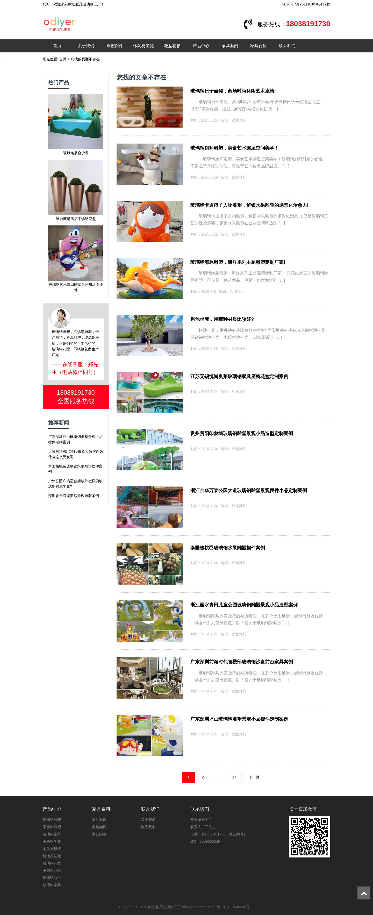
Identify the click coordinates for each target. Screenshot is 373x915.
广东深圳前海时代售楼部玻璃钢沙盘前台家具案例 (241, 661)
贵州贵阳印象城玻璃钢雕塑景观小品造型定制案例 (241, 433)
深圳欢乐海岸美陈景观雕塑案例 (73, 496)
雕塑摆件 (114, 46)
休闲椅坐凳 (143, 46)
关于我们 (86, 46)
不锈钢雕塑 (52, 827)
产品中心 (201, 46)
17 (234, 777)
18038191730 (308, 24)
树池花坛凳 (52, 856)
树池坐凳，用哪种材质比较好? (222, 319)
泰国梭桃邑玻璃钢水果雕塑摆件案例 (227, 547)
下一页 (254, 777)
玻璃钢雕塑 (52, 820)
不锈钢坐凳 (52, 841)
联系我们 (287, 46)
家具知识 (99, 827)
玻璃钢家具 (52, 885)
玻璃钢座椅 (52, 834)
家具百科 (258, 46)
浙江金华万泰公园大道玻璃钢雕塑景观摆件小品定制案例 (248, 490)
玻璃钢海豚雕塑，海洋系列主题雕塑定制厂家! (237, 262)
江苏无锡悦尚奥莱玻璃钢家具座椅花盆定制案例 (239, 376)
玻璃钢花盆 (52, 863)
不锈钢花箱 (52, 870)
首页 (57, 46)
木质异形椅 (52, 849)
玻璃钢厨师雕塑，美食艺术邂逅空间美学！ (234, 148)
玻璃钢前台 (52, 878)
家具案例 (229, 46)
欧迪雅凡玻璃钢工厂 (164, 907)
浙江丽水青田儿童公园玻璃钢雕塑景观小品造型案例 (244, 604)
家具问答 (99, 834)
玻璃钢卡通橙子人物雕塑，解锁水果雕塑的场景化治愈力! (249, 205)
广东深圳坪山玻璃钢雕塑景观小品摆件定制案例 (239, 719)
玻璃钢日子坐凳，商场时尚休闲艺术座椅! (233, 91)
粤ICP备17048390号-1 (235, 907)
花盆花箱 (172, 46)
